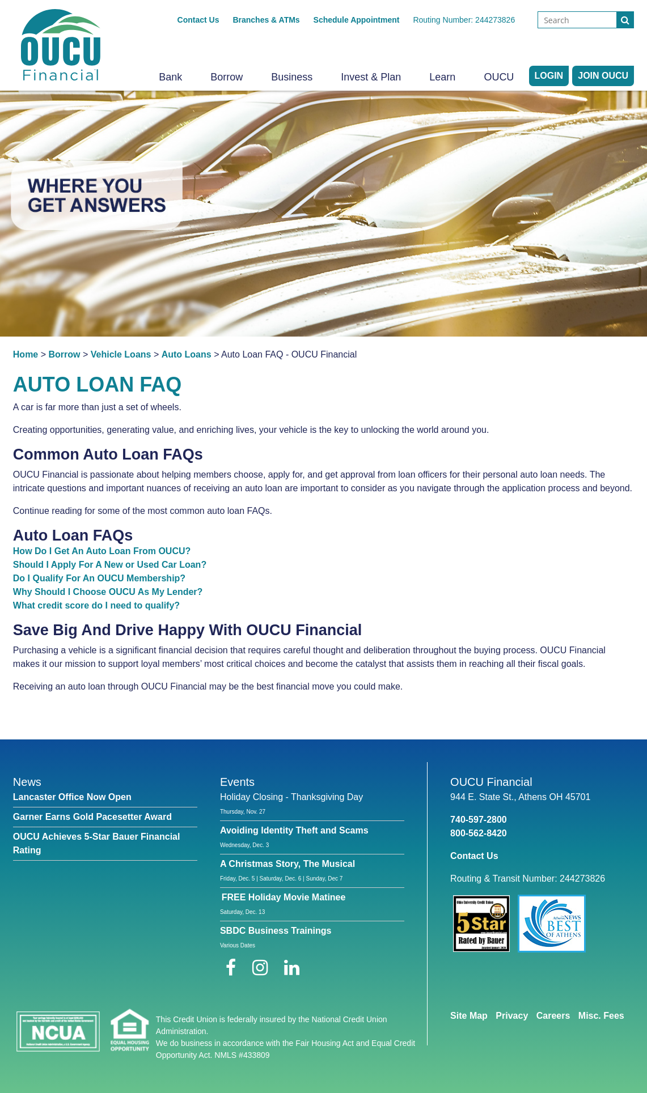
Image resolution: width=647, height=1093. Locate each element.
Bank (170, 77)
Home (25, 354)
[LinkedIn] (291, 968)
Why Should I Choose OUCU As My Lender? (108, 592)
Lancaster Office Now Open (72, 797)
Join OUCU (603, 75)
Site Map (469, 1015)
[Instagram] (262, 968)
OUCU (499, 77)
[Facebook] (233, 968)
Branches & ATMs (265, 19)
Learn (442, 77)
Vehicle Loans (121, 354)
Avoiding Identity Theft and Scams (294, 830)
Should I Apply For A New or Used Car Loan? (109, 564)
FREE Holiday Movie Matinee (284, 897)
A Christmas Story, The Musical (287, 864)
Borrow (226, 77)
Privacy (512, 1015)
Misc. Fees (601, 1015)
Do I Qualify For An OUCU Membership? (99, 578)
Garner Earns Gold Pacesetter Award (92, 817)
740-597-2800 (478, 819)
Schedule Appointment (357, 19)
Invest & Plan (371, 77)
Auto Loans (187, 354)
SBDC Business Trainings (276, 930)
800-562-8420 (478, 833)
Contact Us (198, 19)
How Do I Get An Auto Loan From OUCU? (102, 551)
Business (291, 77)
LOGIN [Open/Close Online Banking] (549, 75)
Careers (553, 1015)
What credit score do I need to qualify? (96, 605)
